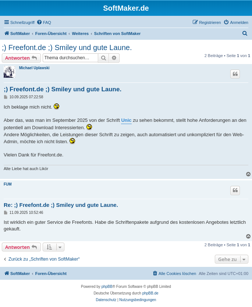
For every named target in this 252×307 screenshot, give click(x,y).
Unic (126, 120)
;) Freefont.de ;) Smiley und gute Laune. (67, 47)
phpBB (107, 287)
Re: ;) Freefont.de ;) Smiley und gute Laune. (61, 205)
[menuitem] (43, 22)
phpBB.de (150, 293)
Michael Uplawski (34, 68)
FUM (8, 184)
